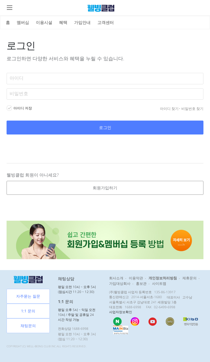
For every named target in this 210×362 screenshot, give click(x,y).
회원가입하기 (105, 187)
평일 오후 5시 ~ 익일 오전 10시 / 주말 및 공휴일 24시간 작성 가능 (76, 314)
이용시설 (44, 22)
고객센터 (105, 22)
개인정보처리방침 (162, 278)
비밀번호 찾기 (192, 108)
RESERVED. (79, 346)
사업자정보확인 (120, 312)
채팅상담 (66, 278)
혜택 (63, 22)
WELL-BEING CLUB (39, 346)
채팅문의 (28, 325)
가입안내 (82, 22)
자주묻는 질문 (28, 296)
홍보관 (141, 283)
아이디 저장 (22, 108)
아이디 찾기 (169, 108)
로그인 (105, 127)
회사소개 (116, 278)
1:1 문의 (28, 310)
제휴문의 (189, 278)
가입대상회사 (119, 283)
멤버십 (23, 22)
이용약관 (136, 278)
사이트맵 (159, 283)
